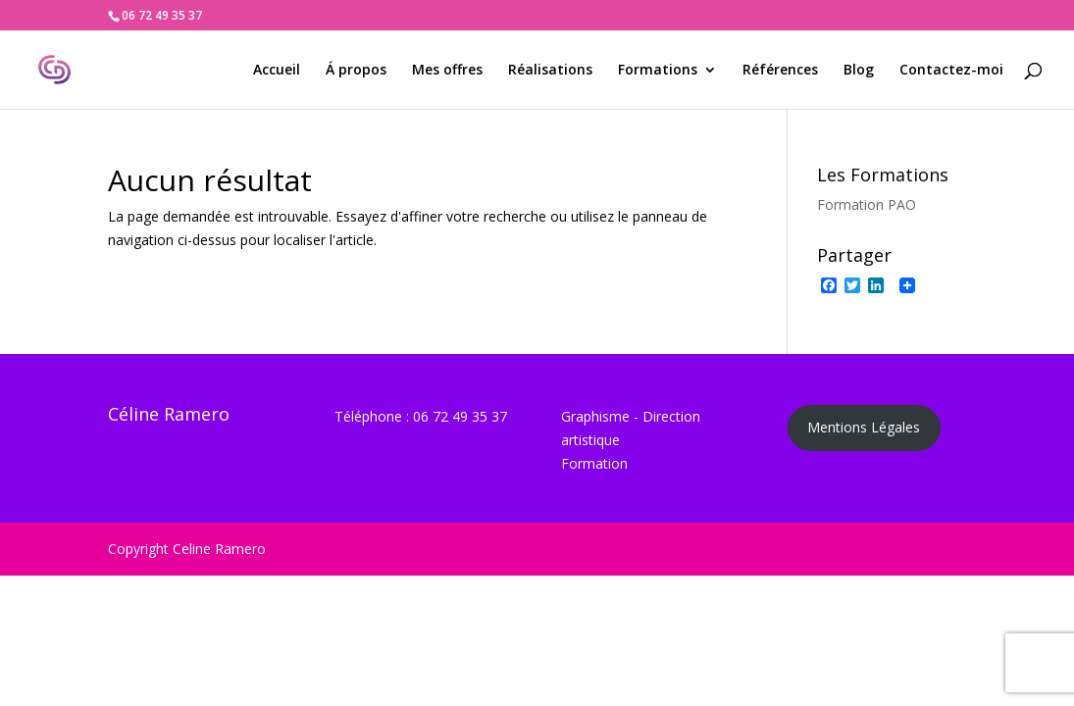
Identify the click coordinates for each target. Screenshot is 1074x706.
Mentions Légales (863, 427)
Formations (657, 70)
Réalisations (550, 70)
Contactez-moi (951, 70)
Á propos (356, 70)
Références (780, 70)
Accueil (276, 70)
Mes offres (447, 70)
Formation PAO (866, 204)
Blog (859, 70)
